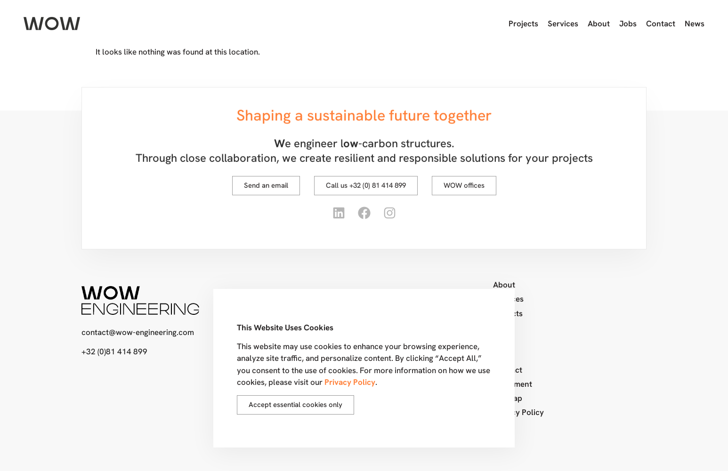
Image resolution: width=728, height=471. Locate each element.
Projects (523, 23)
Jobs (628, 23)
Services (563, 23)
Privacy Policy (518, 412)
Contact (660, 23)
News (694, 23)
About (599, 23)
